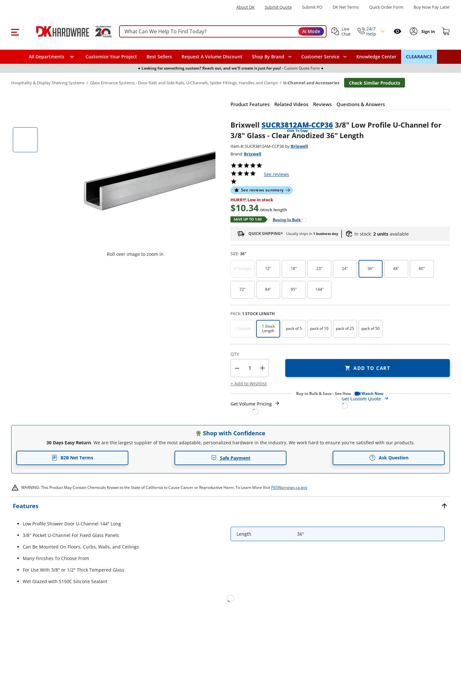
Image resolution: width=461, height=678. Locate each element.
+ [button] (262, 367)
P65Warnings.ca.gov (289, 487)
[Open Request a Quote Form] (255, 407)
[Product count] (249, 368)
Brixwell (299, 146)
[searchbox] (223, 31)
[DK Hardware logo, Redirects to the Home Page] (66, 31)
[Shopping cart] (446, 31)
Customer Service (320, 56)
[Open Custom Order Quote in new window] (396, 401)
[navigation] (324, 57)
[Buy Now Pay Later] (432, 7)
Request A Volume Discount (212, 57)
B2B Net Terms (72, 458)
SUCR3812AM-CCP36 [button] (297, 125)
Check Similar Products (374, 83)
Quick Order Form (386, 7)
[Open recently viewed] (397, 31)
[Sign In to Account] (427, 31)
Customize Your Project (111, 57)
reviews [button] (276, 174)
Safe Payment (230, 458)
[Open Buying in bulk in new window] (287, 219)
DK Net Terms (346, 7)
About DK (245, 7)
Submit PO (312, 7)
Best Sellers (159, 57)
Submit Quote (278, 7)
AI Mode (311, 31)
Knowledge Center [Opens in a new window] (376, 57)
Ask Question (388, 458)
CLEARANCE (419, 57)
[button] (15, 31)
